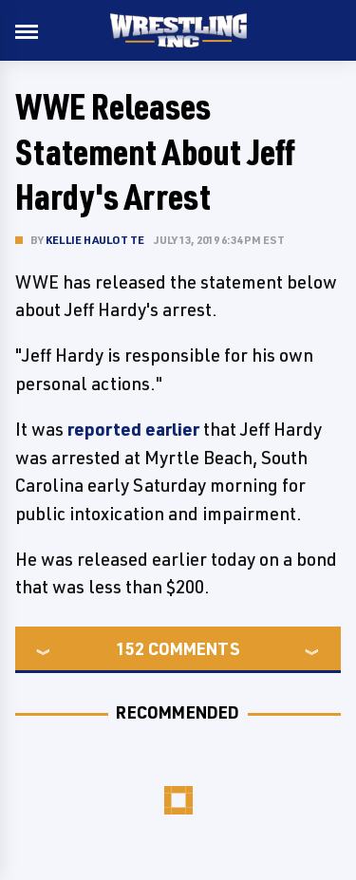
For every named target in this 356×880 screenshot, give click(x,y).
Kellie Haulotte (95, 240)
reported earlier (133, 429)
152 (130, 648)
